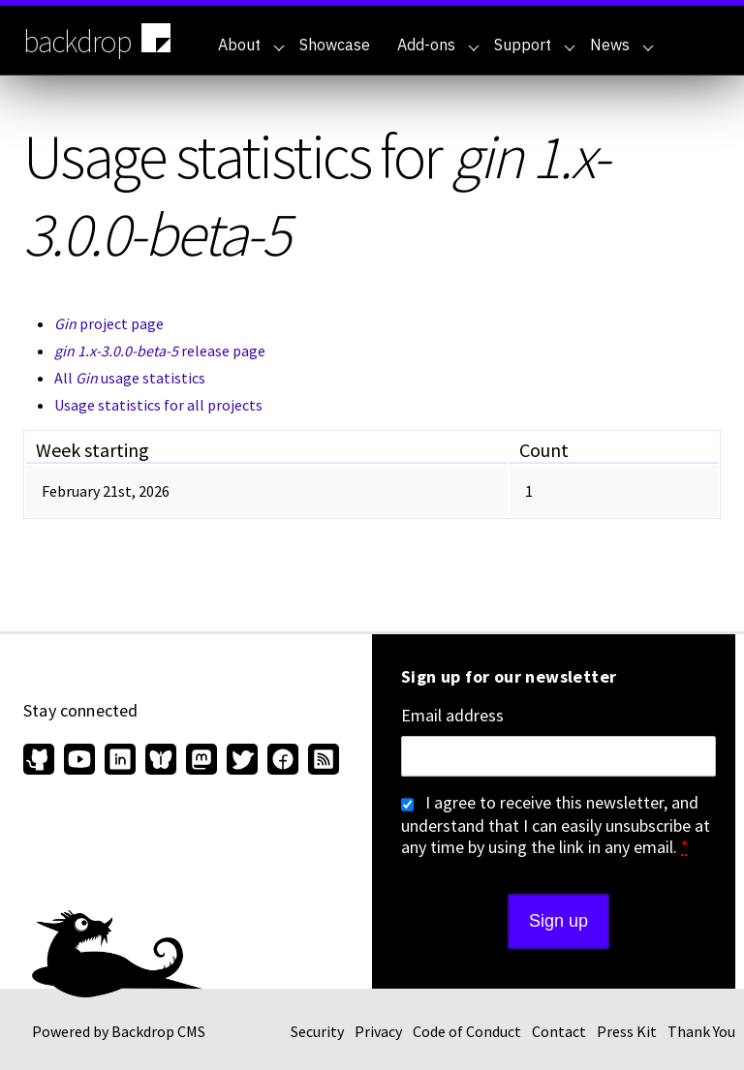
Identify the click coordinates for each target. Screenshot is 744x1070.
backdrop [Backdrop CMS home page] (99, 39)
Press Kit (627, 1031)
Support (534, 44)
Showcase (334, 44)
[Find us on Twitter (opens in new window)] (242, 761)
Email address (452, 715)
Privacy (378, 1031)
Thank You (701, 1031)
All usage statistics (129, 377)
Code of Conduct (467, 1031)
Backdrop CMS (158, 1031)
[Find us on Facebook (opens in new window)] (283, 761)
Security (317, 1031)
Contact (559, 1031)
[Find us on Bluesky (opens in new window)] (160, 761)
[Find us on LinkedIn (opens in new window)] (120, 761)
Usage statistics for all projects (158, 404)
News (622, 44)
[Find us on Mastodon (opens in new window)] (201, 761)
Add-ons (438, 44)
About (251, 44)
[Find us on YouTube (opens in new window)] (79, 761)
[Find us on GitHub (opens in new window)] (41, 761)
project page (109, 323)
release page (159, 350)
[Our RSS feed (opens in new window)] (321, 761)
